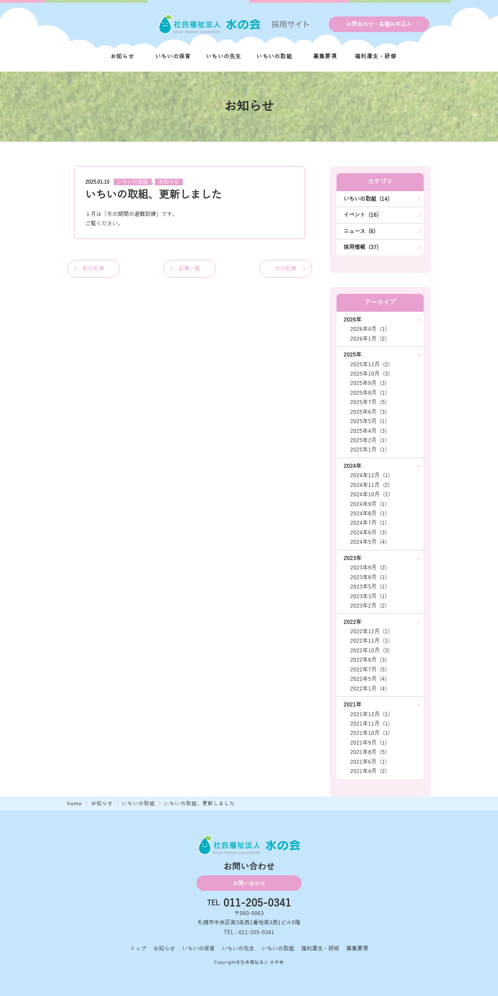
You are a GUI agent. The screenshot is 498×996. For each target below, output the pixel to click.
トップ (138, 948)
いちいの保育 (173, 56)
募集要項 (325, 56)
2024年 (352, 466)
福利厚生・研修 (375, 56)
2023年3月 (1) (368, 596)
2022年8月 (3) (368, 660)
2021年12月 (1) (370, 714)
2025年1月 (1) (368, 449)
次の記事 (285, 268)
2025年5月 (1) (368, 421)
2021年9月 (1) (368, 743)
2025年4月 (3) (368, 431)
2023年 (352, 558)
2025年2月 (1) (368, 440)
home (75, 803)
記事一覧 (189, 268)
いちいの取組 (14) (366, 199)
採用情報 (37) (361, 247)
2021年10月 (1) (370, 733)
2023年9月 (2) (368, 567)
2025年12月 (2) (370, 364)
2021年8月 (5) (368, 752)
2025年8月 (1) (368, 393)
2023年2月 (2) (368, 606)
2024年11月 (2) (370, 485)
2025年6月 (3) (368, 412)
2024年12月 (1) (370, 475)
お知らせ (122, 56)
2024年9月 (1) (368, 504)
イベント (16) (361, 215)
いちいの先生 (224, 56)
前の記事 (93, 268)
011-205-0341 (257, 903)
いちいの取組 (274, 56)
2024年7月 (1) (368, 523)
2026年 (352, 319)
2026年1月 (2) (368, 339)
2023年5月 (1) (368, 586)
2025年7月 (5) (368, 402)
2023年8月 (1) (368, 577)
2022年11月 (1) (370, 641)
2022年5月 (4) (368, 679)
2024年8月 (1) (368, 513)
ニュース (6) (359, 231)
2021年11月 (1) (370, 723)
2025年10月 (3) (370, 374)
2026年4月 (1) (368, 329)
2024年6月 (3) (368, 532)
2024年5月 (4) (368, 542)
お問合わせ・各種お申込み (379, 24)
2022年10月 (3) (370, 650)
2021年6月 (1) (368, 762)
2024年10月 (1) (370, 494)
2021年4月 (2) (368, 771)
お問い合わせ (249, 883)
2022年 (352, 622)
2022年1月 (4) (368, 688)
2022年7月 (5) (368, 669)
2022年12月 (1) (370, 631)
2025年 (352, 354)
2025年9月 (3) (368, 383)
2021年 (352, 704)
